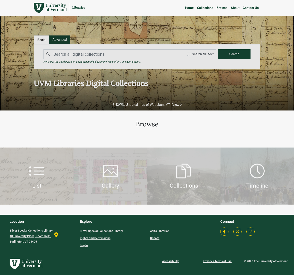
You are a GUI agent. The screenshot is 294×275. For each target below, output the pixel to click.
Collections (205, 8)
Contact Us (251, 8)
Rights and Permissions (95, 238)
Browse (221, 8)
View (177, 105)
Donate (154, 238)
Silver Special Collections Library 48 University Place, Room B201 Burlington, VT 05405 (31, 236)
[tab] (59, 39)
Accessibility (170, 261)
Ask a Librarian (159, 231)
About (235, 8)
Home (189, 8)
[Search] (112, 54)
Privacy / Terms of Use (217, 261)
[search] (234, 54)
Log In (84, 245)
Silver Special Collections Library (101, 231)
